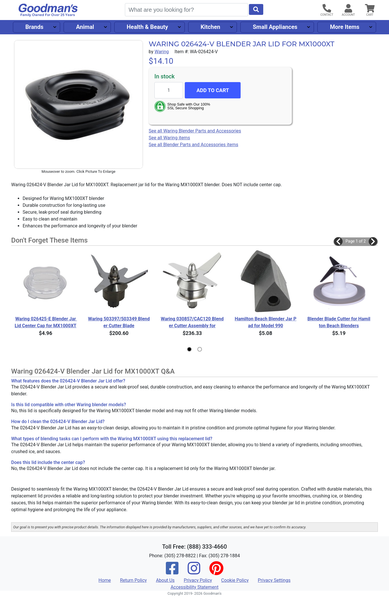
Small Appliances (275, 26)
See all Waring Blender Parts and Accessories (195, 131)
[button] (338, 241)
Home (105, 580)
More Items (344, 26)
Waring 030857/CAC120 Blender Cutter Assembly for (192, 322)
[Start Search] (256, 9)
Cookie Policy (235, 580)
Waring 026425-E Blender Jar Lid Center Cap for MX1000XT (46, 322)
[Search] (186, 9)
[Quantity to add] (168, 90)
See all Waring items (169, 137)
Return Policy (133, 580)
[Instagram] (194, 572)
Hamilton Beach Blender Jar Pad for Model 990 (265, 322)
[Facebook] (172, 572)
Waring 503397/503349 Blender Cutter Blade (119, 322)
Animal (85, 26)
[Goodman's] (48, 10)
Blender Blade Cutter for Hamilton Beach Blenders (338, 322)
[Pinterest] (216, 572)
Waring (161, 51)
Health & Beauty (147, 26)
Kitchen (210, 26)
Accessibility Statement (194, 587)
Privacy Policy (198, 580)
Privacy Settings (274, 580)
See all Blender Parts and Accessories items (193, 144)
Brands (34, 26)
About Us (165, 580)
